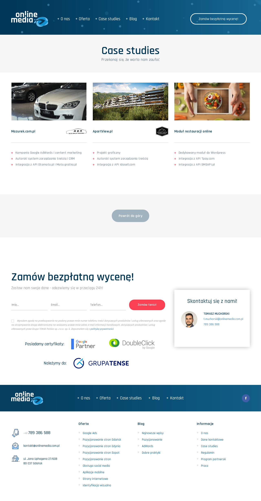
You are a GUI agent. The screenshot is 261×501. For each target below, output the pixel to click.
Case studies (107, 19)
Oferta (83, 19)
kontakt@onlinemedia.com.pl (35, 446)
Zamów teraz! (147, 305)
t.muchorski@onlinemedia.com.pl (223, 319)
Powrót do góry (130, 215)
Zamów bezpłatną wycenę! (218, 19)
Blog (131, 19)
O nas (64, 19)
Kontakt (151, 19)
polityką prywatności (101, 329)
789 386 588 (211, 324)
